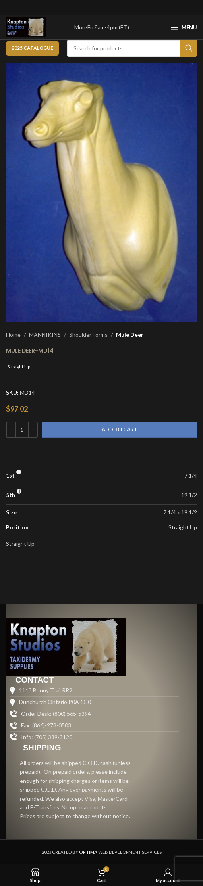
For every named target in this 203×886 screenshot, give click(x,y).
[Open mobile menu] (183, 27)
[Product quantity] (22, 430)
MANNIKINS (45, 334)
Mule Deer (129, 334)
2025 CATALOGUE (32, 48)
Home (13, 334)
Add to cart (119, 429)
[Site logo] (26, 26)
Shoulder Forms (88, 334)
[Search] (132, 48)
